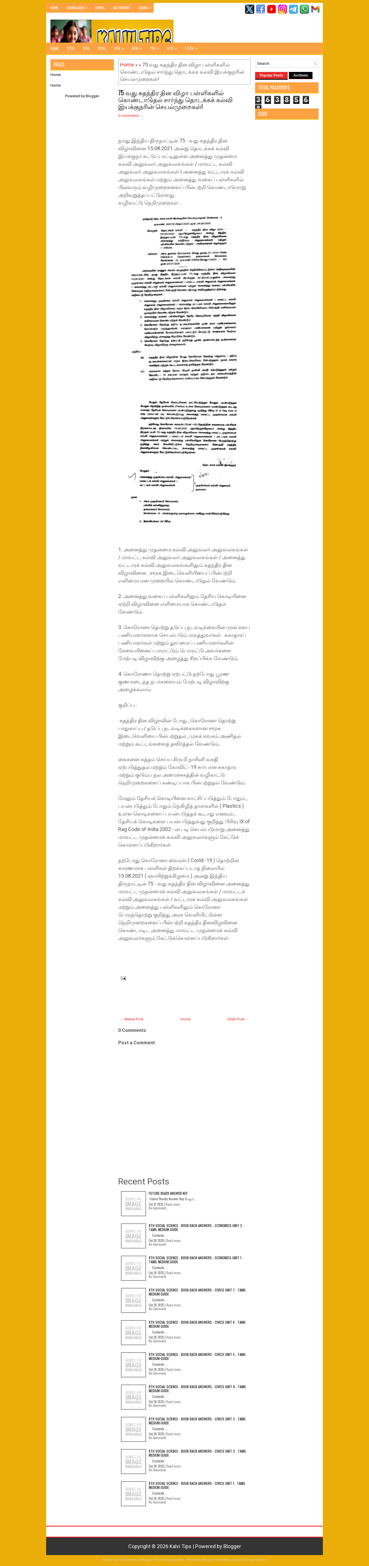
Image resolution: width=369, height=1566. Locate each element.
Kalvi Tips (180, 1546)
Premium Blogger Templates (208, 1560)
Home (54, 7)
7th (156, 47)
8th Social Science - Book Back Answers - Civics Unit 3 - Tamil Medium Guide (197, 1420)
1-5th (193, 47)
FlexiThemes (128, 1560)
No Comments (157, 1208)
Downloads (79, 6)
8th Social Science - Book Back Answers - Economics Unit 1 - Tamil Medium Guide (196, 1259)
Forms (100, 7)
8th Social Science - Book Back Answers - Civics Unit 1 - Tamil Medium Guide (197, 1485)
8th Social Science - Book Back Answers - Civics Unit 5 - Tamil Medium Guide (197, 1356)
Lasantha (177, 1560)
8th (138, 47)
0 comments (128, 115)
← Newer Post (132, 1019)
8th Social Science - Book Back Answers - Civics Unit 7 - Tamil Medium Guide (197, 1291)
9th (120, 47)
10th (101, 48)
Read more (173, 1204)
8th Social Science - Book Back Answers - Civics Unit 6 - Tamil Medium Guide (197, 1324)
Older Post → (238, 1019)
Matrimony (121, 7)
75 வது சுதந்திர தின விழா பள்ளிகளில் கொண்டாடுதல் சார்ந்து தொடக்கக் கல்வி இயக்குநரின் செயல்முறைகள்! (175, 99)
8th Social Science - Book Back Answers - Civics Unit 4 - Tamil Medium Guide (197, 1388)
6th (174, 47)
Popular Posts (271, 75)
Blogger (92, 96)
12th (70, 48)
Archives (300, 75)
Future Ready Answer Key (168, 1193)
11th (86, 48)
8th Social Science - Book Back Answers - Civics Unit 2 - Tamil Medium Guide (197, 1453)
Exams (146, 6)
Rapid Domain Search (250, 1560)
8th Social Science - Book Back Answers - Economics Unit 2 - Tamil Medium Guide (196, 1227)
